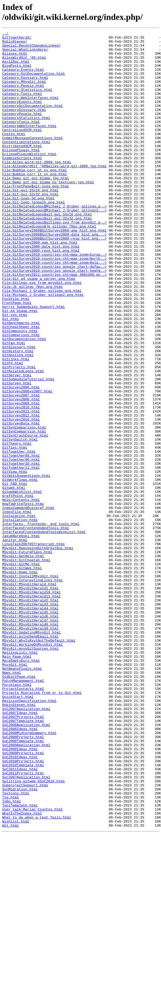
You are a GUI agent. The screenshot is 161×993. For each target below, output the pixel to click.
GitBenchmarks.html (21, 381)
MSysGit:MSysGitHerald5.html (30, 728)
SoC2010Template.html (23, 912)
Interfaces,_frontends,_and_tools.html (41, 622)
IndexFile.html (16, 608)
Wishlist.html (15, 979)
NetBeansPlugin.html (22, 796)
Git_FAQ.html (14, 574)
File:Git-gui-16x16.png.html (30, 222)
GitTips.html (14, 531)
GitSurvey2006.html (21, 458)
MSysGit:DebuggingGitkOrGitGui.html (37, 651)
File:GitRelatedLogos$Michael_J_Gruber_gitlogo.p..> (54, 241)
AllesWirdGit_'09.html (24, 63)
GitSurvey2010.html (21, 482)
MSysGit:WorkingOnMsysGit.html (32, 767)
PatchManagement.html (23, 810)
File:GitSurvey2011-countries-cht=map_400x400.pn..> (54, 323)
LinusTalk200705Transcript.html (33, 646)
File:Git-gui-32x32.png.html (30, 227)
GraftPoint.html (17, 588)
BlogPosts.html (16, 72)
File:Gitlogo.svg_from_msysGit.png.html (41, 333)
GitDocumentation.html (24, 400)
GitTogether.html (19, 535)
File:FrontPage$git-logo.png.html (35, 217)
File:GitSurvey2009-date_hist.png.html (41, 289)
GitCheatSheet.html (21, 386)
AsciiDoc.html (15, 67)
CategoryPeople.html (22, 130)
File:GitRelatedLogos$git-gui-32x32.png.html (47, 256)
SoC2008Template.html (23, 883)
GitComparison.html (21, 395)
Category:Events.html (23, 77)
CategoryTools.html (21, 140)
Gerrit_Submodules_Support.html (33, 362)
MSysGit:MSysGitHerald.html (29, 695)
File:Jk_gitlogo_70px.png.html (32, 338)
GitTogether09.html (21, 545)
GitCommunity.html (20, 391)
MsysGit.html (14, 791)
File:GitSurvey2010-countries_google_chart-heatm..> (54, 318)
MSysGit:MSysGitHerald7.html (30, 738)
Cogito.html (13, 154)
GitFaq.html (13, 405)
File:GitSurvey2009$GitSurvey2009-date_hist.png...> (54, 275)
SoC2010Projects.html (23, 907)
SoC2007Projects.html (23, 854)
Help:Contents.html (21, 593)
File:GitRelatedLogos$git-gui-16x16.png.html (47, 251)
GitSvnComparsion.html (24, 511)
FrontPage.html (16, 357)
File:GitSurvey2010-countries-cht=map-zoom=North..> (54, 304)
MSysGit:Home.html (20, 680)
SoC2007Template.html (23, 859)
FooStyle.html (15, 352)
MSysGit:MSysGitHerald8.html (30, 743)
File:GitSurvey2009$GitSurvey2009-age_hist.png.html (54, 270)
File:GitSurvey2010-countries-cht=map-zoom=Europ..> (54, 299)
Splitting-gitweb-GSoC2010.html (33, 931)
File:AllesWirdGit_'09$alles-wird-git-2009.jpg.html (54, 193)
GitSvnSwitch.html (20, 521)
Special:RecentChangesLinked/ (31, 48)
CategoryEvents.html (22, 116)
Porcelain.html (16, 815)
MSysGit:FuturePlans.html (27, 656)
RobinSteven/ (14, 43)
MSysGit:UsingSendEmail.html (30, 757)
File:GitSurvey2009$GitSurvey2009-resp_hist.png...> (54, 280)
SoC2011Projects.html (23, 921)
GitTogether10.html (21, 550)
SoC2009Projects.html (23, 897)
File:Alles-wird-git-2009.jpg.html (36, 188)
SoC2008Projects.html (23, 878)
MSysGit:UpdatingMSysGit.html (31, 752)
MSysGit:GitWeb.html (22, 675)
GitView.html (14, 559)
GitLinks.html (15, 424)
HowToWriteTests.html (23, 598)
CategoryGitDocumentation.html (32, 120)
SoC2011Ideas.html (20, 916)
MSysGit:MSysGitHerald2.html (30, 714)
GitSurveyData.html (21, 502)
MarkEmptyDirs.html (21, 786)
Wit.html (10, 984)
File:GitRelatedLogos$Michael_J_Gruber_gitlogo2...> (54, 246)
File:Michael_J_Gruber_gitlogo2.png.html (43, 347)
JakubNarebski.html (21, 637)
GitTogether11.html (21, 555)
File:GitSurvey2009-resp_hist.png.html (41, 294)
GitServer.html (16, 444)
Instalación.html (19, 613)
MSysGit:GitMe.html (21, 670)
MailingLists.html (20, 777)
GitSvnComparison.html (24, 506)
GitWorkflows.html (20, 569)
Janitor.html (14, 641)
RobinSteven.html (19, 839)
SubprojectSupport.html (25, 936)
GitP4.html (12, 429)
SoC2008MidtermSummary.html (29, 873)
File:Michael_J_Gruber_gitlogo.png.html (41, 342)
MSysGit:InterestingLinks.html (32, 690)
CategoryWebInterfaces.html (29, 145)
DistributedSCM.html (22, 169)
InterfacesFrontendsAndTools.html (35, 627)
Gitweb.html (13, 579)
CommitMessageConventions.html (32, 159)
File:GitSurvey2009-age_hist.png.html (39, 284)
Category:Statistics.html (27, 101)
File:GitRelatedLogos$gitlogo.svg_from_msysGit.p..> (54, 260)
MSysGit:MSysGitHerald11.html (31, 709)
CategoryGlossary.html (24, 125)
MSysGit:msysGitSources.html (30, 772)
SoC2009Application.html (26, 888)
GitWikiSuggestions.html (26, 564)
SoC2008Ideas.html (20, 868)
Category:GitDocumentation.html (33, 82)
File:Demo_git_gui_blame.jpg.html (35, 207)
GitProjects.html (19, 434)
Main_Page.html (16, 781)
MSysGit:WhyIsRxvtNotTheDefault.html (38, 762)
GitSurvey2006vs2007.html (27, 463)
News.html (11, 801)
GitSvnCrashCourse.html (25, 516)
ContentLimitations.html (26, 164)
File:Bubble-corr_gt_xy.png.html (34, 198)
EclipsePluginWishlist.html (29, 178)
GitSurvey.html (16, 453)
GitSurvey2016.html (21, 497)
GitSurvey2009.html (21, 477)
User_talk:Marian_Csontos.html (32, 965)
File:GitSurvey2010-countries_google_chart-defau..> (54, 313)
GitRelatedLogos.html (23, 439)
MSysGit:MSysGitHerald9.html (30, 748)
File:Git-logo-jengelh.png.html (33, 236)
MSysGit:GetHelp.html (23, 661)
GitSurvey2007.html (21, 468)
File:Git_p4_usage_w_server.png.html (38, 328)
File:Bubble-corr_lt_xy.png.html (34, 202)
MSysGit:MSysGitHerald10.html (31, 704)
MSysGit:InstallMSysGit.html (30, 685)
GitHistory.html (17, 415)
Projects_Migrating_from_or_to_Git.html (41, 825)
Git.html (10, 376)
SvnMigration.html (20, 941)
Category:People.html (23, 96)
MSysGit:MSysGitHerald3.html (30, 719)
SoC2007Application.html (26, 844)
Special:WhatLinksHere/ (25, 53)
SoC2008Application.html (26, 863)
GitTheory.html (16, 526)
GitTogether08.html (21, 540)
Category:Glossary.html (25, 87)
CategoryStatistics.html (26, 135)
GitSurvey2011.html (21, 487)
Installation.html (20, 617)
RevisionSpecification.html (29, 834)
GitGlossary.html (19, 410)
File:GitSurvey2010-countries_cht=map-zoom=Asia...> (54, 309)
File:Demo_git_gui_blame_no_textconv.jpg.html (48, 212)
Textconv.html (15, 945)
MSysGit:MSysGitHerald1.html (30, 699)
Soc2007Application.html (26, 926)
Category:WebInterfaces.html (30, 111)
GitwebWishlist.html (22, 584)
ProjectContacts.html (23, 820)
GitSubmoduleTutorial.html (28, 449)
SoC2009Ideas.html (20, 892)
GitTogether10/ (16, 38)
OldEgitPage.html (19, 806)
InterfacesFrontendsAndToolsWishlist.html (44, 632)
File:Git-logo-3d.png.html (28, 231)
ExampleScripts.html (22, 183)
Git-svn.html (14, 371)
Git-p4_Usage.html (20, 367)
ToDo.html (11, 955)
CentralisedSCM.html (22, 149)
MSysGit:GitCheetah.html (26, 666)
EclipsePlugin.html (21, 174)
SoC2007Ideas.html (20, 849)
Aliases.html (14, 58)
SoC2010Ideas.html (20, 902)
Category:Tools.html (22, 106)
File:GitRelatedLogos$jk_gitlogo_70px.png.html (49, 265)
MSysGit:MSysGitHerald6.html (30, 733)
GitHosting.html (17, 420)
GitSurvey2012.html (21, 492)
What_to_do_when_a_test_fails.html (36, 974)
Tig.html (10, 950)
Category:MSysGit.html (24, 92)
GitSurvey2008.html (21, 473)
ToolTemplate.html (20, 960)
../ (5, 34)
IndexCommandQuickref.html (28, 603)
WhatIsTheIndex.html (22, 970)
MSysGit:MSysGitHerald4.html (30, 723)
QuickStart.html (17, 830)
